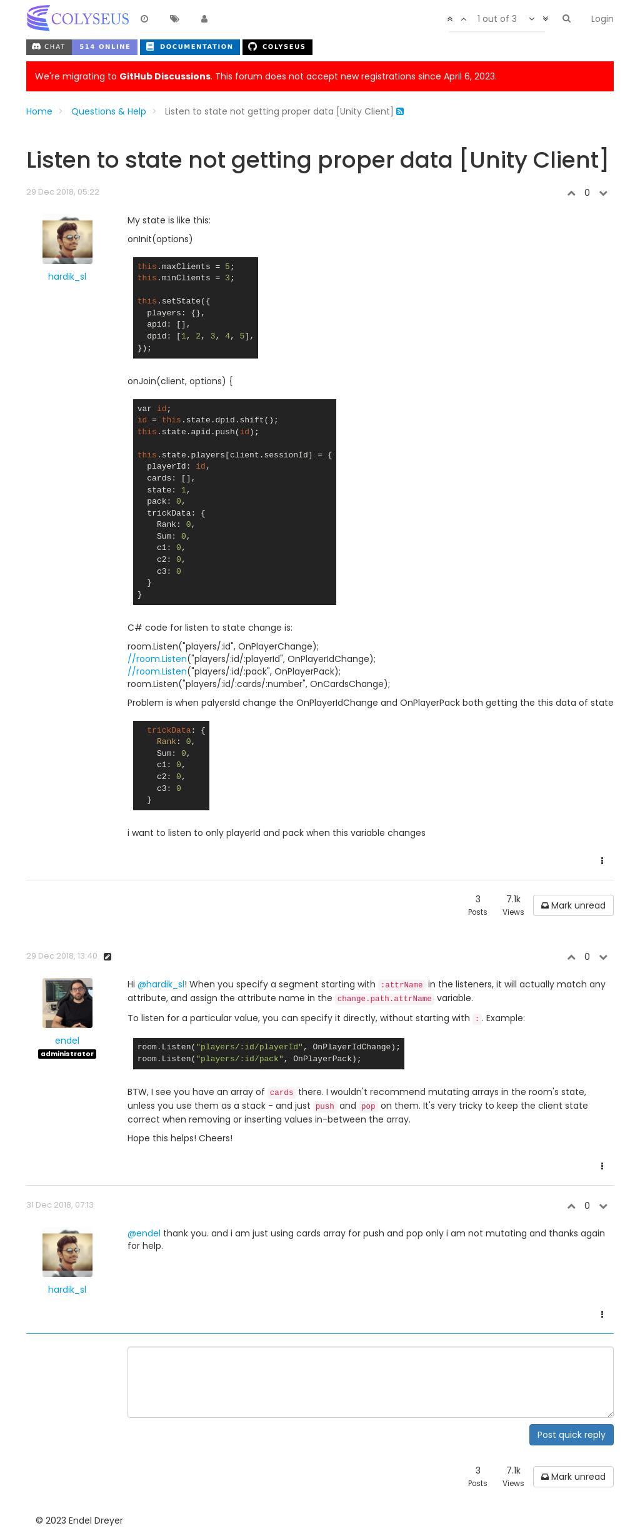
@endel (144, 1233)
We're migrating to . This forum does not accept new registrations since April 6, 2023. (266, 76)
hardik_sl (67, 276)
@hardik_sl (161, 984)
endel (67, 1040)
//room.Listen (157, 659)
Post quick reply (572, 1435)
